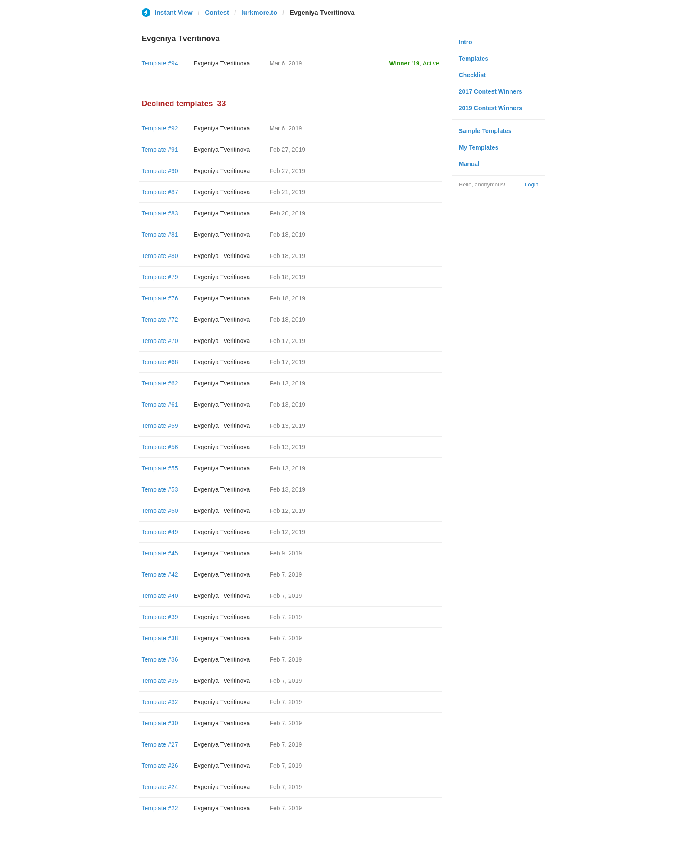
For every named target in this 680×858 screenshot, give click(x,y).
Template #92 (160, 128)
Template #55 (160, 468)
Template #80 (160, 255)
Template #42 (160, 574)
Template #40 (160, 595)
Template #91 (160, 149)
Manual (469, 163)
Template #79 (160, 277)
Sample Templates (485, 130)
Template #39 (160, 616)
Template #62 (160, 383)
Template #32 (160, 701)
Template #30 (160, 723)
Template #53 (160, 489)
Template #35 (160, 680)
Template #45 (160, 553)
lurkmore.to (260, 12)
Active (431, 63)
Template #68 (160, 362)
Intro (465, 42)
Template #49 (160, 532)
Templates (473, 58)
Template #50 (160, 510)
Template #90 (160, 170)
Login (532, 184)
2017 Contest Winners (490, 91)
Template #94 (160, 63)
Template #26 (160, 765)
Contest (217, 12)
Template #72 (160, 319)
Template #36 (160, 659)
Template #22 (160, 808)
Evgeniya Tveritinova (222, 63)
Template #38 (160, 638)
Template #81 (160, 234)
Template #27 (160, 744)
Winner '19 (404, 63)
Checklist (472, 75)
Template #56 (160, 447)
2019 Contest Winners (490, 107)
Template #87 (160, 192)
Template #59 (160, 425)
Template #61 (160, 404)
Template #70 (160, 340)
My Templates (479, 147)
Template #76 (160, 298)
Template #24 (160, 786)
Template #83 (160, 213)
